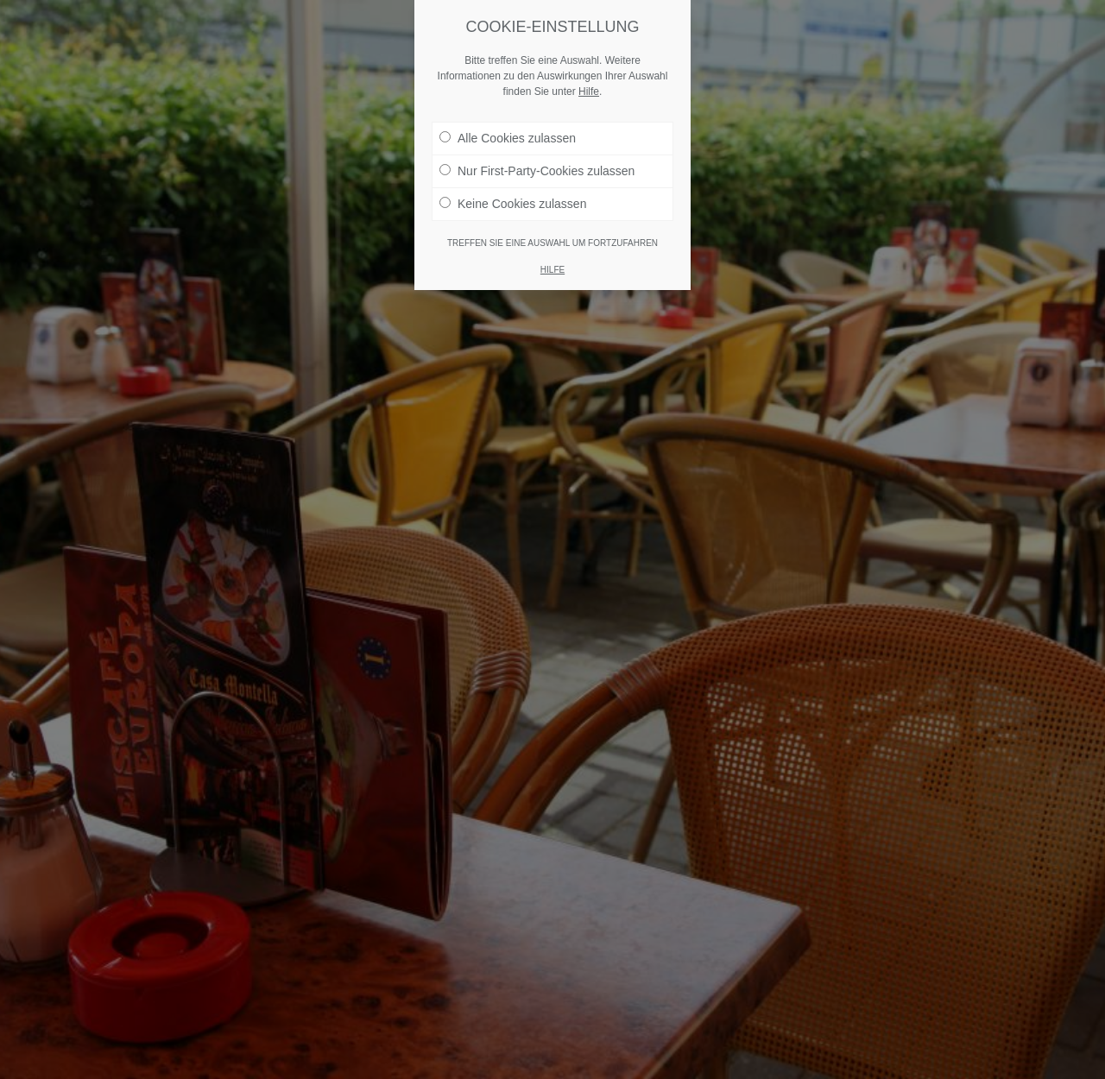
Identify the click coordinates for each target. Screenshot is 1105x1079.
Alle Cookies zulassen (507, 138)
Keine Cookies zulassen (512, 204)
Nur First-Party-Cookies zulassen (537, 171)
